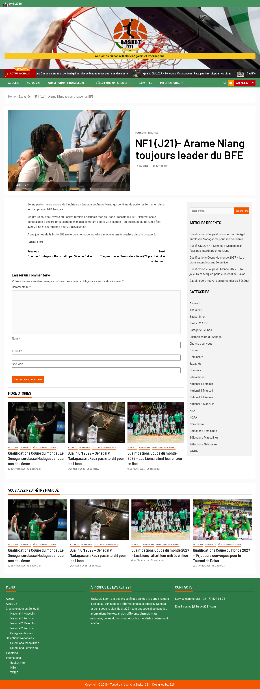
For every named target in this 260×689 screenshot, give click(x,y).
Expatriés (145, 82)
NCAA (193, 417)
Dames (194, 350)
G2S (172, 684)
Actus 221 (33, 82)
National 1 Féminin (201, 384)
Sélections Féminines (203, 431)
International (170, 82)
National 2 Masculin (202, 404)
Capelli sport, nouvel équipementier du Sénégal (219, 280)
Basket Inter (197, 316)
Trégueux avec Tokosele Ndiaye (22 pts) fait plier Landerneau (130, 256)
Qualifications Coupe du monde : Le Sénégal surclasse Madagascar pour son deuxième (87, 73)
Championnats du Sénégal (66, 82)
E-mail (17, 351)
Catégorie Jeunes (201, 330)
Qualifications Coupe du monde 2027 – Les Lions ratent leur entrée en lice (154, 458)
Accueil (13, 82)
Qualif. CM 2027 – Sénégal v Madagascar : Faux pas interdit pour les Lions (199, 73)
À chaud (195, 303)
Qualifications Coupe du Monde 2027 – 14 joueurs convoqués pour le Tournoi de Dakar (221, 555)
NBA (192, 411)
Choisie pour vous (201, 343)
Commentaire (21, 287)
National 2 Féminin (201, 397)
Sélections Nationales (111, 82)
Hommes (195, 370)
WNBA (194, 451)
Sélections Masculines (44, 447)
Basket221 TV (198, 323)
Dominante (140, 133)
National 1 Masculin (202, 390)
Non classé (197, 424)
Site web (17, 364)
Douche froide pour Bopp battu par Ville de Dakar (61, 253)
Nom (16, 338)
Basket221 (144, 166)
